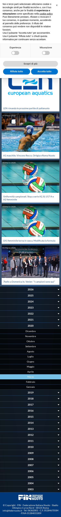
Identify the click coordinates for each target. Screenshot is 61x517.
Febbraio (30, 381)
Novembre (30, 336)
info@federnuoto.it (12, 510)
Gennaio (30, 386)
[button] (56, 5)
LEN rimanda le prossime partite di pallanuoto (26, 108)
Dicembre (31, 331)
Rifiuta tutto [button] (16, 71)
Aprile (30, 371)
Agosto (30, 351)
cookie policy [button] (46, 13)
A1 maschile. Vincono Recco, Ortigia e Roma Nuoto (29, 155)
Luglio (30, 356)
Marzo (30, 376)
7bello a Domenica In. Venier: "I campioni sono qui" (29, 281)
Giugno (30, 361)
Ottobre (31, 341)
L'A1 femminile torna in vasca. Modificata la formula (29, 240)
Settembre (30, 346)
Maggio (30, 366)
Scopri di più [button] (30, 63)
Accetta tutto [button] (44, 71)
